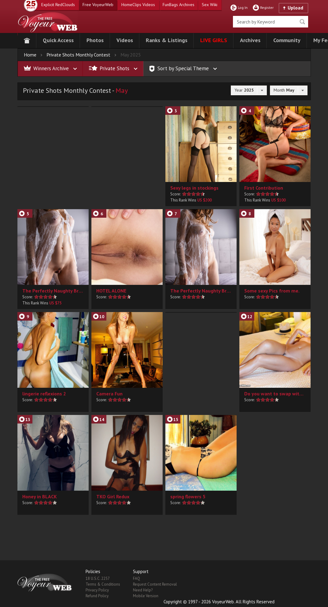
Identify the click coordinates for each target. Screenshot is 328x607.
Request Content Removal (155, 584)
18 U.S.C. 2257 (98, 578)
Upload (295, 8)
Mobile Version (145, 595)
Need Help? (143, 590)
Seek (302, 21)
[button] (58, 40)
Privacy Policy (97, 590)
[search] (270, 22)
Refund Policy (97, 595)
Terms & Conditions (103, 584)
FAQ (136, 578)
